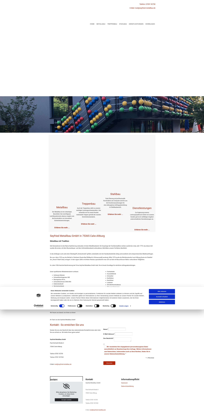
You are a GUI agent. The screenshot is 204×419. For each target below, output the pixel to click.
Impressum (124, 383)
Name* (105, 329)
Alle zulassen (162, 401)
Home (92, 24)
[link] (66, 386)
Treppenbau (112, 24)
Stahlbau (123, 24)
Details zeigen (123, 415)
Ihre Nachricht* (108, 338)
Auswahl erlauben (162, 406)
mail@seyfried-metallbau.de (145, 8)
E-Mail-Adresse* (108, 334)
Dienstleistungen (136, 24)
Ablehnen (162, 411)
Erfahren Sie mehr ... (88, 224)
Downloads (150, 24)
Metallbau (101, 24)
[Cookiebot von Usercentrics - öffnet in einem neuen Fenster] (39, 415)
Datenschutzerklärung (127, 386)
